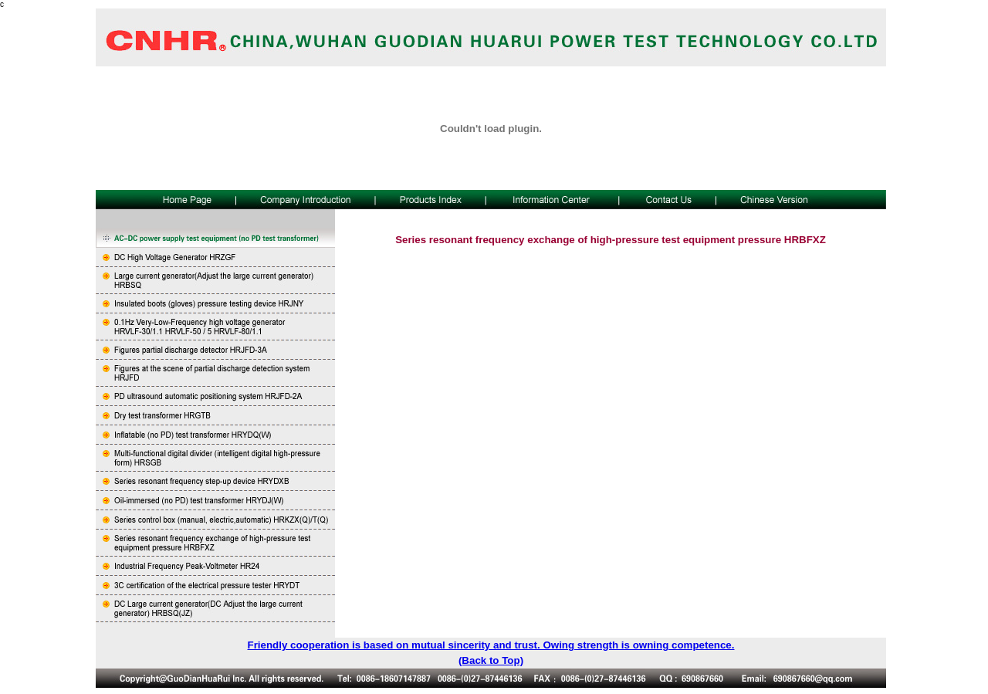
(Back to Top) (490, 660)
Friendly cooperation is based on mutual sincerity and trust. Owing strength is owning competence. (491, 645)
